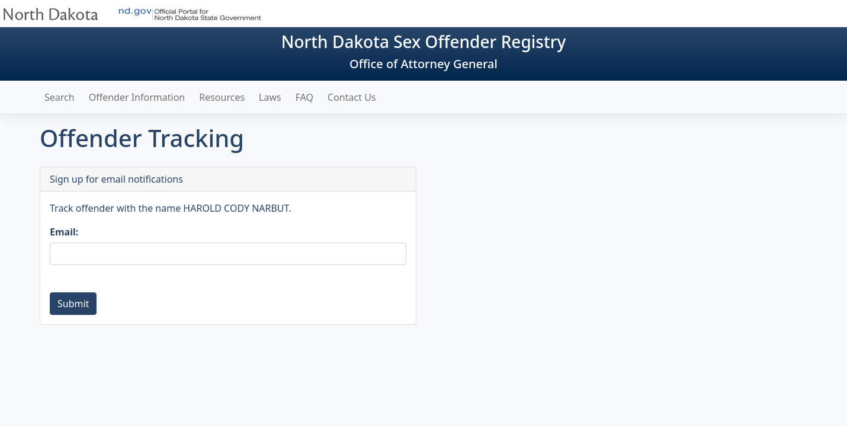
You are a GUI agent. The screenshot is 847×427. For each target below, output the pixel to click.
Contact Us (352, 97)
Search (59, 97)
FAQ (304, 97)
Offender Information (137, 97)
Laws (270, 97)
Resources (222, 97)
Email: (64, 231)
